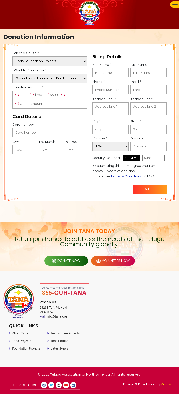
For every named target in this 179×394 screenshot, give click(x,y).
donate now (66, 260)
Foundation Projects (26, 348)
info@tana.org (53, 316)
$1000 (70, 95)
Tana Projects (21, 341)
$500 (54, 95)
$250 (38, 95)
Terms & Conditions (126, 176)
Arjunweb (168, 384)
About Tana (20, 333)
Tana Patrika (59, 341)
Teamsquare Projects (65, 333)
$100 (23, 95)
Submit (149, 189)
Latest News (59, 348)
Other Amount (31, 104)
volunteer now (113, 260)
